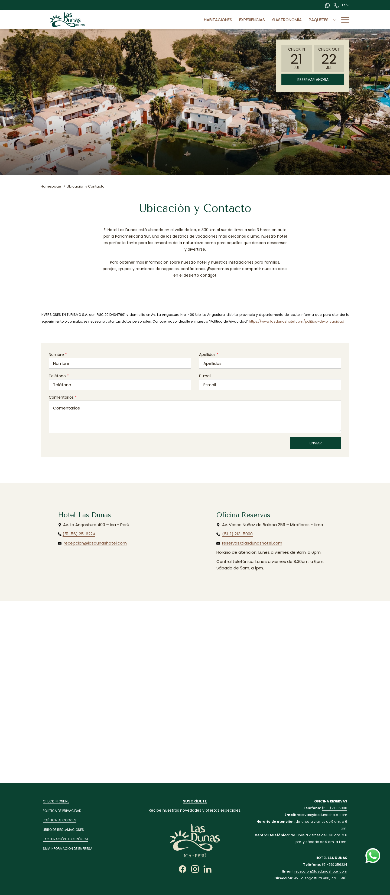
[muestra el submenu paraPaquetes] (305, 19)
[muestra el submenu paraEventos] (334, 19)
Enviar (316, 443)
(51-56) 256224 (334, 864)
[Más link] (343, 19)
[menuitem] (188, 19)
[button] (296, 58)
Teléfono (59, 376)
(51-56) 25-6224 (79, 534)
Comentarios (63, 397)
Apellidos (209, 354)
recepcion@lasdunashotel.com (95, 543)
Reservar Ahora (313, 79)
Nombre (58, 354)
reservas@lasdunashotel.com (252, 543)
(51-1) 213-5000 (237, 534)
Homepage (51, 186)
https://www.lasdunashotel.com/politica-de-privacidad (296, 321)
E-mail (205, 376)
